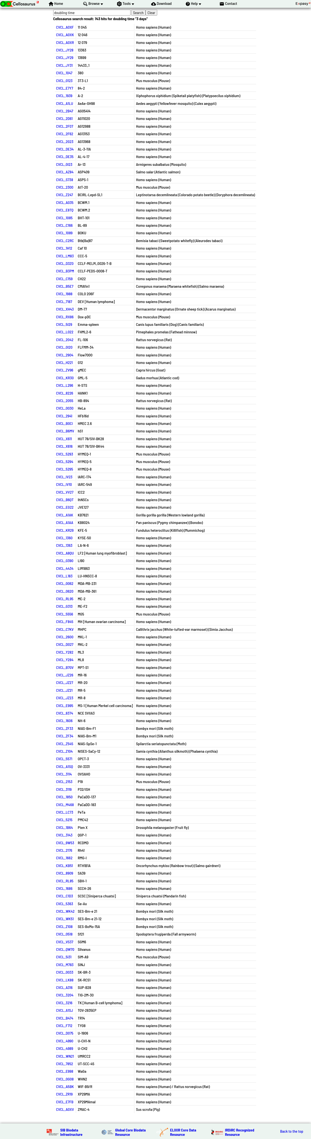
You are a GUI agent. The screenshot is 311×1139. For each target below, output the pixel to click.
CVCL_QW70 (65, 949)
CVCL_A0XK (65, 34)
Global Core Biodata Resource (130, 1132)
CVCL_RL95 (64, 598)
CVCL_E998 (64, 1071)
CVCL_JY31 (64, 65)
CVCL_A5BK (65, 1086)
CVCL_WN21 (65, 1056)
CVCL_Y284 (65, 659)
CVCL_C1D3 (64, 896)
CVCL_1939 (64, 95)
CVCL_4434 (65, 568)
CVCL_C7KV (65, 629)
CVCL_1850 (64, 796)
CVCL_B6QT (65, 499)
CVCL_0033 (64, 972)
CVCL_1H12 (64, 248)
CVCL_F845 (64, 621)
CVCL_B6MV (65, 431)
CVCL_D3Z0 (65, 263)
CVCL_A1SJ (64, 1010)
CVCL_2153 (64, 781)
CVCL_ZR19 (64, 1094)
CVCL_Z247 (64, 194)
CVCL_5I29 (64, 324)
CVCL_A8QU (65, 553)
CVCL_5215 (64, 819)
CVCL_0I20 (64, 347)
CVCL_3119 (64, 789)
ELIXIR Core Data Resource (183, 1132)
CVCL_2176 (64, 850)
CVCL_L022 (64, 331)
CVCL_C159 (64, 278)
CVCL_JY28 (65, 50)
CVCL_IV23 (64, 476)
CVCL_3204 (64, 995)
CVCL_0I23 (64, 164)
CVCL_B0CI (64, 423)
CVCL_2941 (64, 415)
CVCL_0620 (64, 591)
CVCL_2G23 (64, 141)
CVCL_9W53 (65, 842)
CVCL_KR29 (65, 530)
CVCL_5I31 (64, 956)
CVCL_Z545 (64, 743)
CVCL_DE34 (65, 149)
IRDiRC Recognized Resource (239, 1132)
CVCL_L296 (64, 385)
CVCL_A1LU (64, 103)
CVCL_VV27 (64, 492)
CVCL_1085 (64, 217)
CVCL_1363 (64, 545)
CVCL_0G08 (65, 1079)
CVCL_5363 (64, 903)
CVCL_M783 (65, 964)
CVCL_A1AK (64, 515)
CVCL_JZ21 (64, 690)
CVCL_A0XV (65, 1109)
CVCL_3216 (64, 1002)
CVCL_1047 (64, 72)
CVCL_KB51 (64, 865)
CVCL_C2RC (65, 240)
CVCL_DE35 (65, 156)
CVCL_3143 (64, 835)
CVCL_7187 (64, 301)
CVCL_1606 (64, 720)
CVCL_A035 (65, 202)
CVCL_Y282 (64, 652)
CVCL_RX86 (65, 316)
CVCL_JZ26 (64, 675)
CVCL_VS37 (64, 941)
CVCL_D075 (64, 1033)
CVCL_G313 (64, 606)
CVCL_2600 (64, 636)
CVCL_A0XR (65, 42)
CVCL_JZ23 (64, 697)
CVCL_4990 (64, 1040)
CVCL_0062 (64, 583)
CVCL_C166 (64, 225)
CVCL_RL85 (64, 880)
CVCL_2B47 (64, 111)
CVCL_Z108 (64, 926)
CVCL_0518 (64, 934)
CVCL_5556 (64, 614)
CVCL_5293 (64, 454)
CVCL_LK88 (65, 980)
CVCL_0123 (64, 80)
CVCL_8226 (64, 393)
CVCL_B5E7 (64, 286)
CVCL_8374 (64, 713)
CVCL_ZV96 (64, 370)
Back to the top (291, 1131)
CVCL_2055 (64, 400)
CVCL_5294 (64, 461)
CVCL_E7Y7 (64, 88)
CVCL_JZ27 (64, 682)
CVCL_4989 (64, 1048)
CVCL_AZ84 (65, 171)
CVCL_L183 (64, 576)
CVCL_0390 (64, 560)
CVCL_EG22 (65, 507)
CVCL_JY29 (64, 57)
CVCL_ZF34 (64, 736)
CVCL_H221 (64, 362)
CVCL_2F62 (64, 133)
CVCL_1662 (64, 857)
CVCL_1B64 (64, 827)
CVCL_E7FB (65, 1101)
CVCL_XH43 (65, 309)
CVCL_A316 (64, 987)
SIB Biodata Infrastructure (71, 1132)
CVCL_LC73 (64, 812)
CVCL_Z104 (64, 751)
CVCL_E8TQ (65, 210)
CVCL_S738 (64, 179)
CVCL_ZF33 (64, 728)
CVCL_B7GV (65, 667)
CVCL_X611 (64, 438)
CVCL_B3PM (65, 271)
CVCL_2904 (64, 355)
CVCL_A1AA (64, 522)
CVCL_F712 (64, 1025)
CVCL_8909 (64, 873)
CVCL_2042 (65, 339)
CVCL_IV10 (64, 484)
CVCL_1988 (64, 293)
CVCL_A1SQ (64, 766)
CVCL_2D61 (64, 118)
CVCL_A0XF (65, 27)
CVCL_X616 (64, 446)
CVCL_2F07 (64, 126)
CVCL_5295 (64, 469)
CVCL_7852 (64, 1063)
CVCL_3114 (64, 774)
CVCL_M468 (65, 804)
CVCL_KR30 (65, 377)
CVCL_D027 (64, 644)
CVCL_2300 (64, 187)
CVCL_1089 (64, 232)
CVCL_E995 (64, 705)
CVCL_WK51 (65, 918)
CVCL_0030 (65, 408)
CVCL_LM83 (65, 255)
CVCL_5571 (64, 758)
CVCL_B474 (64, 1018)
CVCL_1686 (64, 888)
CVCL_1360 (64, 537)
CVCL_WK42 (65, 911)
